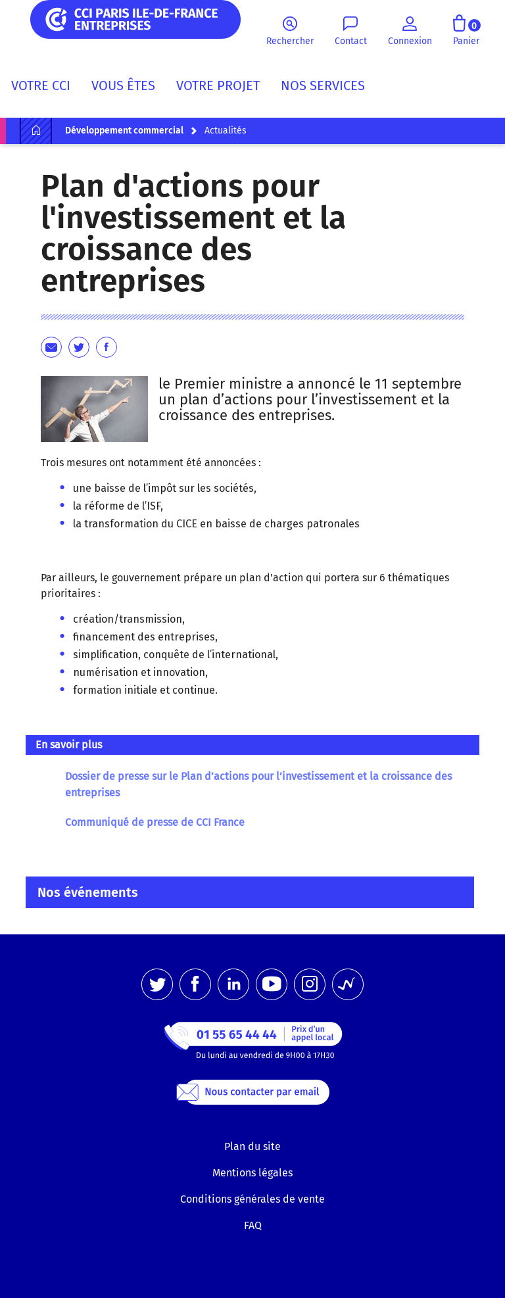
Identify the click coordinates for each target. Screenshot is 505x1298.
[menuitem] (46, 88)
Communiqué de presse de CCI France (155, 822)
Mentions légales (252, 1172)
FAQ (253, 1225)
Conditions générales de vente (252, 1199)
